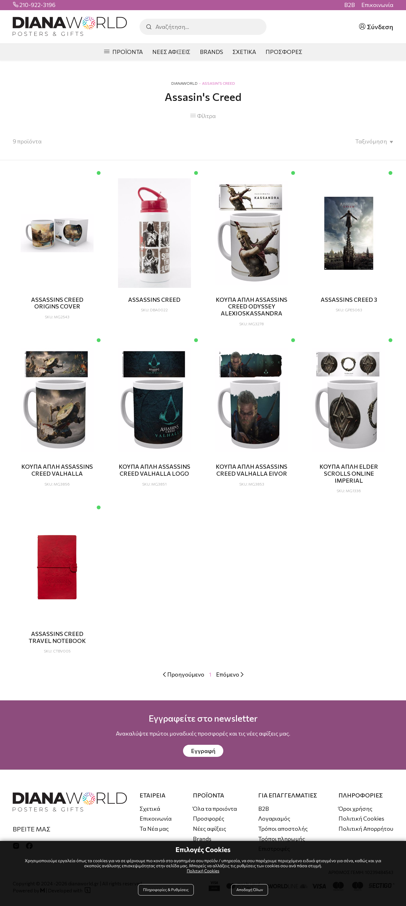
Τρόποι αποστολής (283, 828)
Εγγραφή (203, 750)
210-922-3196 (37, 5)
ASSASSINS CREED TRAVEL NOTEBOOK (57, 637)
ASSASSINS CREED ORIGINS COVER (57, 303)
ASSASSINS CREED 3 (349, 299)
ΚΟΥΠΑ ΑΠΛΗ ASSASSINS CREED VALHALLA (57, 470)
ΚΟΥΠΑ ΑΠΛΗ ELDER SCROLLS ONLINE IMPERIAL (348, 473)
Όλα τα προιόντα (215, 808)
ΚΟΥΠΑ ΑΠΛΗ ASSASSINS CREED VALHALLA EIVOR (251, 470)
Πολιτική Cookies (361, 818)
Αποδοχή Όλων (249, 890)
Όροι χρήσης (355, 808)
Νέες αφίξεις (209, 828)
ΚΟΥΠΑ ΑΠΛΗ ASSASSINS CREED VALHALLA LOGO (154, 470)
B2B (349, 5)
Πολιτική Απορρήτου (365, 828)
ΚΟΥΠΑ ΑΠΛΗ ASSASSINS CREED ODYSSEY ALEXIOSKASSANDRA (251, 306)
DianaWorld (184, 83)
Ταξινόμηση (371, 141)
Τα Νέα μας (154, 828)
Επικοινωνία (377, 5)
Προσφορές (208, 818)
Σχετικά (150, 808)
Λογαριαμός (274, 818)
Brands (202, 838)
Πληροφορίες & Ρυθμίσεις (167, 890)
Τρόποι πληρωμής (281, 838)
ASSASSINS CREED (154, 299)
